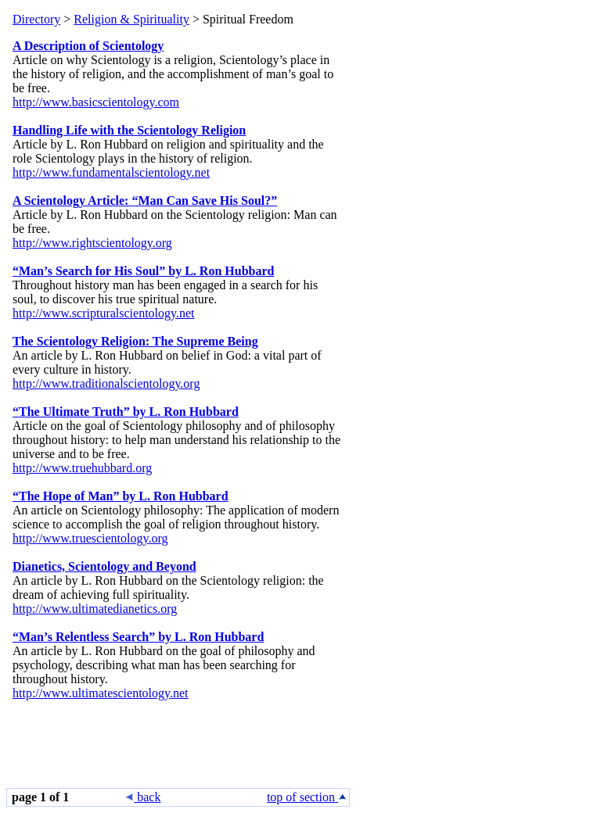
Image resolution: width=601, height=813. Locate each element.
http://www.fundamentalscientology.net (111, 172)
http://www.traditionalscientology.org (106, 383)
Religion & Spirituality (131, 19)
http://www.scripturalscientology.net (104, 313)
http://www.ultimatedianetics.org (95, 608)
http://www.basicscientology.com (96, 102)
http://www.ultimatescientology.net (101, 693)
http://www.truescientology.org (90, 538)
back (143, 797)
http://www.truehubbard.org (82, 468)
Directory (36, 19)
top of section (307, 797)
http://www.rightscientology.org (92, 242)
